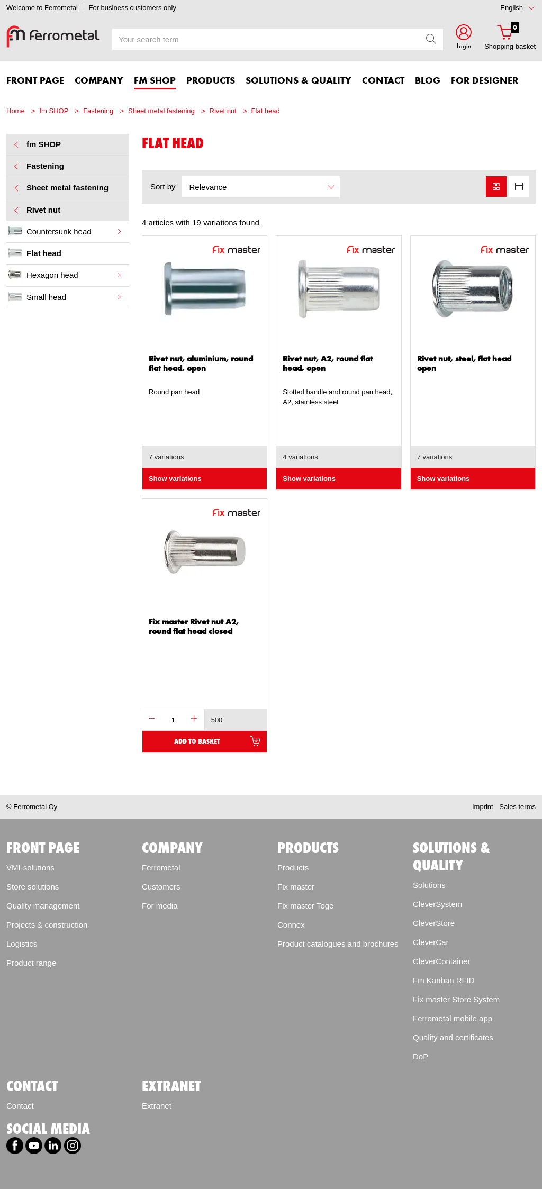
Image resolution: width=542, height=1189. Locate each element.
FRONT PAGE (35, 81)
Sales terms (517, 807)
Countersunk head (64, 231)
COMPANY (99, 81)
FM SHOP (155, 81)
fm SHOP (53, 111)
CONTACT (383, 81)
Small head (64, 296)
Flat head (265, 111)
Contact (20, 1105)
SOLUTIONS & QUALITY (298, 81)
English (511, 8)
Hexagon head (64, 274)
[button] (464, 38)
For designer (484, 81)
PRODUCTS (210, 81)
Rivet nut (223, 111)
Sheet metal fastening (161, 111)
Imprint (482, 807)
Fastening (98, 111)
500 (217, 720)
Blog (427, 81)
